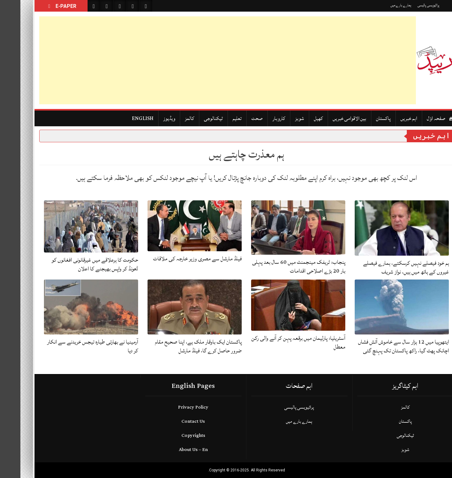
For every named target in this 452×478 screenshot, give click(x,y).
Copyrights (173, 435)
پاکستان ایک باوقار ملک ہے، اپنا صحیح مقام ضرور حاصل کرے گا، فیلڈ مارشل (178, 346)
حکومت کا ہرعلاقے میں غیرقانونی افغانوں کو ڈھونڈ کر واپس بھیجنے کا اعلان (74, 264)
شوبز (279, 118)
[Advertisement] (207, 60)
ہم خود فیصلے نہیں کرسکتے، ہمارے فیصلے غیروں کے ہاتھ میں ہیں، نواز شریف (385, 267)
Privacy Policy (173, 407)
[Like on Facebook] (86, 6)
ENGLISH (122, 118)
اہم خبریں (388, 118)
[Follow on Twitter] (99, 6)
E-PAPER (40, 6)
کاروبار (258, 118)
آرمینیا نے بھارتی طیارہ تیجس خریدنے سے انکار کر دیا (72, 346)
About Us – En (173, 449)
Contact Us (173, 421)
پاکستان (363, 118)
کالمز (169, 118)
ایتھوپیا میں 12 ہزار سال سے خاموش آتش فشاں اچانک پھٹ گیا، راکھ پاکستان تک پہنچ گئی (383, 346)
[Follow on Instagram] (125, 6)
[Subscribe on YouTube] (112, 6)
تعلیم (216, 118)
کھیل (298, 118)
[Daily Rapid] (414, 60)
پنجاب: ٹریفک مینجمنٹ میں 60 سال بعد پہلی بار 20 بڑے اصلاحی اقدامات (278, 266)
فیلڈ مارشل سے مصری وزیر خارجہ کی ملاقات (177, 258)
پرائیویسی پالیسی (408, 5)
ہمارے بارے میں (380, 5)
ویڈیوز (149, 118)
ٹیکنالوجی (193, 118)
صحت (236, 118)
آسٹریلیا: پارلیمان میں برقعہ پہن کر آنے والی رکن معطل (278, 342)
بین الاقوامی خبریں (329, 118)
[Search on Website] (73, 6)
